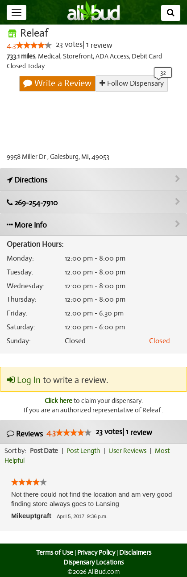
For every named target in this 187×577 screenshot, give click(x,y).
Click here (57, 401)
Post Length (84, 451)
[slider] (34, 45)
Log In (23, 380)
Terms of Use (53, 552)
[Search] (170, 13)
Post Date (44, 451)
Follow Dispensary (131, 83)
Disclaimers (136, 552)
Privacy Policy (96, 552)
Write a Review (58, 83)
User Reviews (130, 451)
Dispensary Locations (93, 562)
